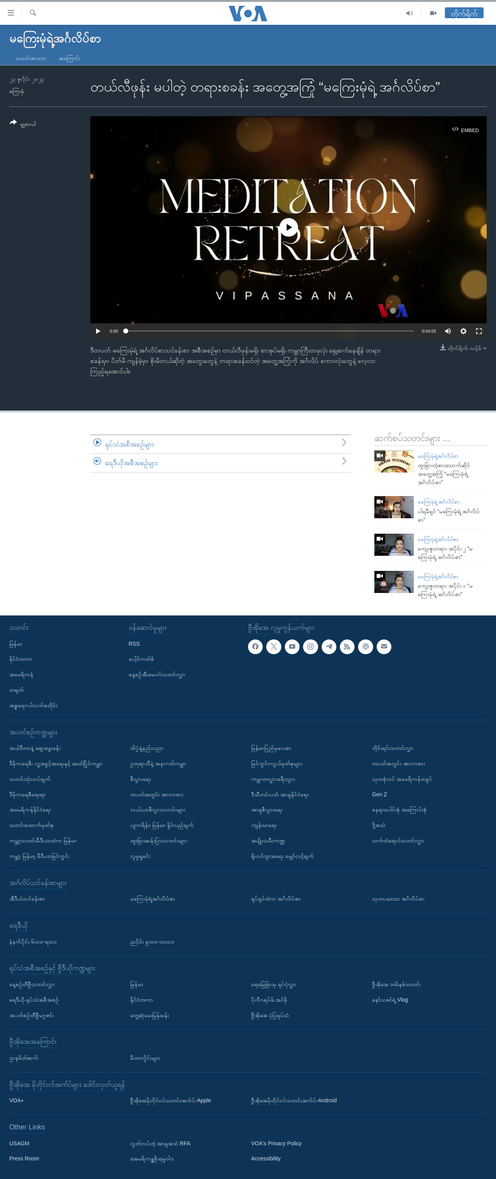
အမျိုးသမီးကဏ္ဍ (268, 840)
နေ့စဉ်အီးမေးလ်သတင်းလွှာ (157, 674)
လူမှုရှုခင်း (140, 856)
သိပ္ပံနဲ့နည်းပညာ (147, 748)
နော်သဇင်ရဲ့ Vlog (390, 1000)
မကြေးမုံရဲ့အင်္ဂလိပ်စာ (438, 456)
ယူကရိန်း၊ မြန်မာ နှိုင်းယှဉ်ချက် (162, 825)
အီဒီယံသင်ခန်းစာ (27, 898)
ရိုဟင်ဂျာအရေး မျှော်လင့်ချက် (282, 856)
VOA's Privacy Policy (276, 1143)
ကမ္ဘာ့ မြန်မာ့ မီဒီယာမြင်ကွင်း (39, 856)
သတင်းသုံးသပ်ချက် (30, 779)
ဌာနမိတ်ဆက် (23, 1058)
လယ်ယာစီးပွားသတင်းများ (157, 809)
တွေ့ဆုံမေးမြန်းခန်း (149, 1015)
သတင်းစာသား (31, 58)
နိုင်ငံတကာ (20, 659)
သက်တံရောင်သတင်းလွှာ (398, 840)
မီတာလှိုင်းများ (145, 1058)
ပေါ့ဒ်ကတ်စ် (141, 659)
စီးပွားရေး (140, 779)
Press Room (24, 1158)
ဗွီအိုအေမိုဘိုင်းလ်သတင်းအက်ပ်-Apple (170, 1100)
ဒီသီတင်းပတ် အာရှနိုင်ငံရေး (279, 794)
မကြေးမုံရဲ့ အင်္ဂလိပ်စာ (439, 502)
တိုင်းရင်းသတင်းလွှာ (392, 748)
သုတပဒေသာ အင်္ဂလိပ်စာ (398, 898)
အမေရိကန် (21, 674)
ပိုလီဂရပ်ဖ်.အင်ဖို (269, 1000)
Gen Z (379, 794)
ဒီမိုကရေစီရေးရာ (27, 794)
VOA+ (16, 1100)
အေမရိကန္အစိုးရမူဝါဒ (152, 1158)
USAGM (19, 1143)
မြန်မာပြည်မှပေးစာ (271, 748)
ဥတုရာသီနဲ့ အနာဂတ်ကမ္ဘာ (158, 763)
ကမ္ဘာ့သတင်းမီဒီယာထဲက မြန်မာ (43, 840)
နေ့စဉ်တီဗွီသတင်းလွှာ (32, 984)
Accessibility (266, 1158)
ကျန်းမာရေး (264, 825)
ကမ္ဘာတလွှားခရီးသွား (273, 779)
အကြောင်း (69, 58)
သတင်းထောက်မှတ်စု (31, 825)
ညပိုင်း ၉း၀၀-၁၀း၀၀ (152, 941)
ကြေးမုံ (16, 91)
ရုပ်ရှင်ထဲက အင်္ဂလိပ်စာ (276, 898)
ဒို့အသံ (379, 825)
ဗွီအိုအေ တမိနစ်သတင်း (396, 984)
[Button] (23, 124)
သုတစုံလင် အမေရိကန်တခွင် (402, 779)
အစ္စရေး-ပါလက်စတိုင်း (33, 705)
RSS (134, 644)
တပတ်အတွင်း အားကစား (156, 794)
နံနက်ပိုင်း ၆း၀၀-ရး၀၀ (33, 941)
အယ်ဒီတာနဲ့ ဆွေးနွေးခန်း (34, 748)
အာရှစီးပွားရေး (266, 809)
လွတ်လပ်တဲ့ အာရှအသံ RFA (160, 1143)
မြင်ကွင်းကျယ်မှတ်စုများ (276, 763)
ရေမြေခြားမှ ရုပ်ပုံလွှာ (273, 984)
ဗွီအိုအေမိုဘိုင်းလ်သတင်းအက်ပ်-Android (294, 1100)
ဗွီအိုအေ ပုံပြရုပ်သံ (270, 1015)
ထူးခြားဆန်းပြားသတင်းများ (158, 840)
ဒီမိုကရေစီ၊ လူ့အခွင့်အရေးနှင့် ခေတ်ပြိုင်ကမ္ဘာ (55, 763)
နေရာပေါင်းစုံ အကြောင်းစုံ (399, 809)
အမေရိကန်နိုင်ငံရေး (30, 809)
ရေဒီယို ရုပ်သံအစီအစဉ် (34, 1000)
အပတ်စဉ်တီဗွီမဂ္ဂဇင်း (31, 1015)
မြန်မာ (15, 644)
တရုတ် (16, 690)
